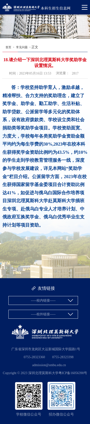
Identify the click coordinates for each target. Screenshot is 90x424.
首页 (8, 47)
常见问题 (22, 47)
